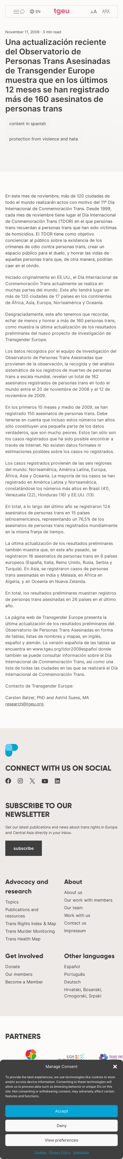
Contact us (75, 923)
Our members (18, 974)
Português (74, 974)
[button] (115, 1066)
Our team (73, 907)
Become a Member (24, 981)
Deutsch (72, 981)
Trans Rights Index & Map (30, 923)
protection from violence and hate (43, 139)
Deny (62, 1125)
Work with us (77, 915)
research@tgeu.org (24, 703)
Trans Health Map (23, 938)
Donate (12, 966)
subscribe (24, 848)
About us (73, 892)
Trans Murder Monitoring (30, 931)
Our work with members (88, 900)
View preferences (61, 1140)
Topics (12, 901)
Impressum (81, 1152)
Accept (61, 1111)
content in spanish (27, 123)
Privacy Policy (60, 1152)
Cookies (40, 1152)
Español (72, 966)
